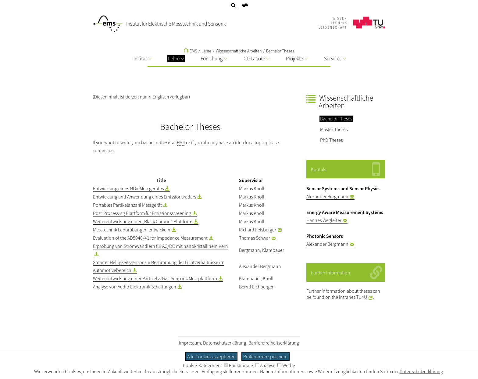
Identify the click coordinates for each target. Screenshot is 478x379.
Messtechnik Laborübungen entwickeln (131, 230)
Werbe (286, 365)
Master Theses (334, 129)
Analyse (265, 365)
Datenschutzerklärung (224, 343)
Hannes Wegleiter (323, 220)
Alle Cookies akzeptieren (211, 356)
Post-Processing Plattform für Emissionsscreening (142, 213)
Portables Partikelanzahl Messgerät (127, 205)
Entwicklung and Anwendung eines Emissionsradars (144, 197)
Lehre (176, 58)
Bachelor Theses (280, 51)
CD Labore (256, 58)
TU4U (361, 297)
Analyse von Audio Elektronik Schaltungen (134, 287)
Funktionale (238, 365)
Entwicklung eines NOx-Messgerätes (128, 188)
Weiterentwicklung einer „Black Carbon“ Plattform (142, 221)
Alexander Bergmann (327, 196)
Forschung (214, 58)
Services (335, 58)
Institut (142, 58)
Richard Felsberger (257, 230)
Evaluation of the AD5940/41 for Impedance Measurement (150, 238)
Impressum (190, 343)
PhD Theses (331, 140)
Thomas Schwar (254, 238)
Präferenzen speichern (265, 356)
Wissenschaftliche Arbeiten (239, 51)
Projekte (297, 58)
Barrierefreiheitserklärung (273, 343)
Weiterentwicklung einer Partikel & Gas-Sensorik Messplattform (155, 278)
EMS (190, 51)
